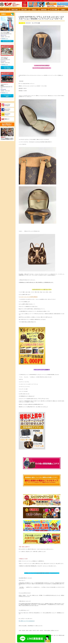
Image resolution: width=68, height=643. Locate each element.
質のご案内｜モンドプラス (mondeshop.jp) (26, 620)
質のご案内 (24, 9)
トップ (4, 9)
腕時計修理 (43, 9)
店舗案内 (63, 9)
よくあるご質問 (53, 9)
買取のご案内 (14, 9)
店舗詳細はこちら (4, 38)
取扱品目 (34, 9)
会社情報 (66, 0)
